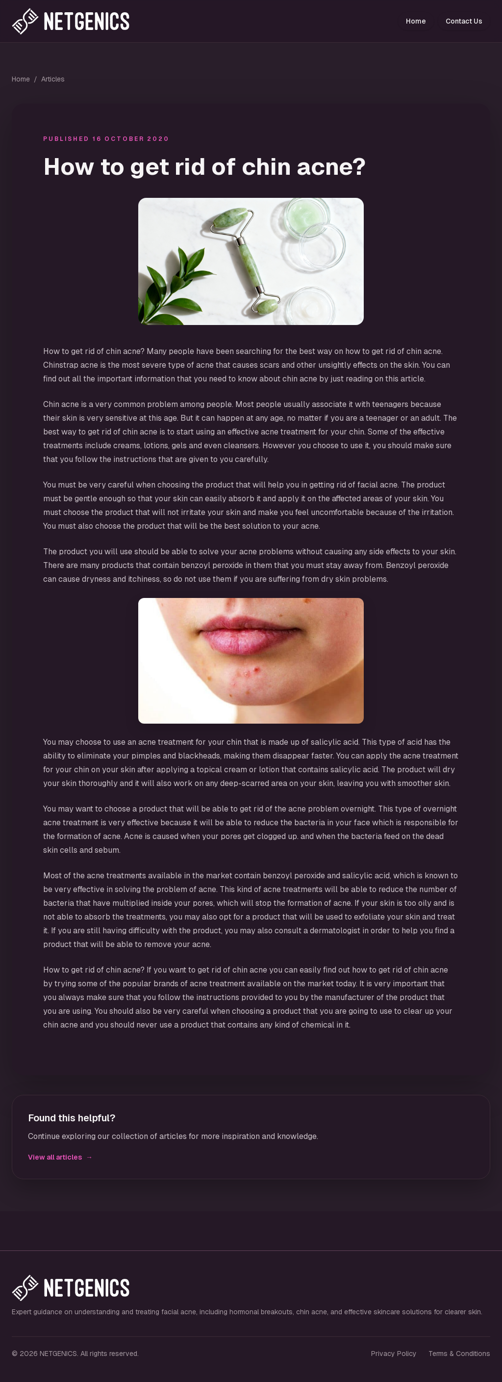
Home (416, 21)
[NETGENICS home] (81, 21)
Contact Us (464, 21)
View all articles (60, 1157)
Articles (53, 79)
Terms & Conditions (459, 1353)
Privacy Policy (394, 1353)
